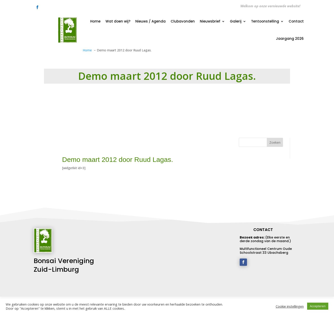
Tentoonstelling (265, 21)
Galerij (236, 21)
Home (95, 21)
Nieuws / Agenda (150, 21)
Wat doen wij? (117, 21)
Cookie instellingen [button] (290, 306)
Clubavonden (183, 21)
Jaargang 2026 (290, 38)
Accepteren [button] (318, 306)
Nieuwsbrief (210, 21)
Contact (296, 21)
